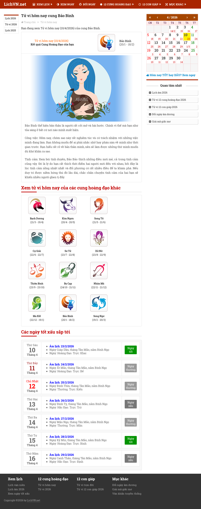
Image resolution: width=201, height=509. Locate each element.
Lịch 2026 (10, 18)
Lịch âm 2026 (158, 92)
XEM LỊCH (41, 4)
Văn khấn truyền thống (126, 493)
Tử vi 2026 (11, 24)
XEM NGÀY (65, 4)
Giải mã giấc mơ (160, 121)
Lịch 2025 (10, 30)
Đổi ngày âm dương (161, 114)
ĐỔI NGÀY (87, 4)
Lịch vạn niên (16, 485)
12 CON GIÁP (148, 4)
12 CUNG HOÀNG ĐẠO (115, 4)
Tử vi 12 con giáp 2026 (163, 107)
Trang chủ (30, 22)
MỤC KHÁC (174, 4)
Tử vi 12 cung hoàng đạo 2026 (167, 99)
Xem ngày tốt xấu (18, 493)
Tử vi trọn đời (85, 485)
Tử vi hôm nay (48, 22)
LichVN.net (15, 4)
